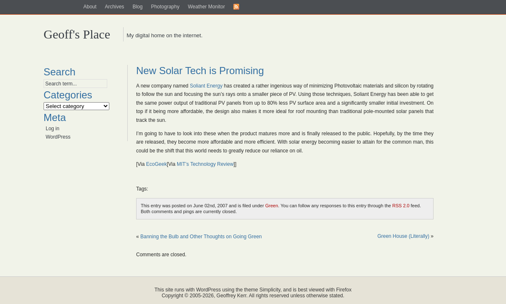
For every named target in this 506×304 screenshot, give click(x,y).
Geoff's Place (77, 34)
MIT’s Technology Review (205, 164)
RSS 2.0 (401, 205)
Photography (165, 7)
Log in (52, 128)
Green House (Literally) (403, 236)
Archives (114, 7)
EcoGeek (156, 164)
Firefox (344, 290)
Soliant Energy (206, 86)
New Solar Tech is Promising (200, 70)
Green (271, 205)
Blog (137, 7)
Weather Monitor (206, 7)
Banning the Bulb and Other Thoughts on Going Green (201, 237)
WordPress (58, 137)
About (89, 7)
